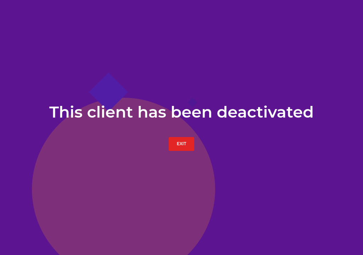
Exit (181, 143)
